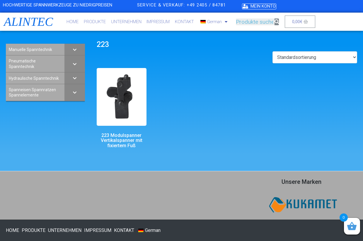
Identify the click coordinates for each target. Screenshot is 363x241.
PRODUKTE (95, 21)
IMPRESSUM (158, 21)
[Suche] (277, 21)
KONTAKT (184, 21)
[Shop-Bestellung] (314, 57)
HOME (73, 21)
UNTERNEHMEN (126, 21)
